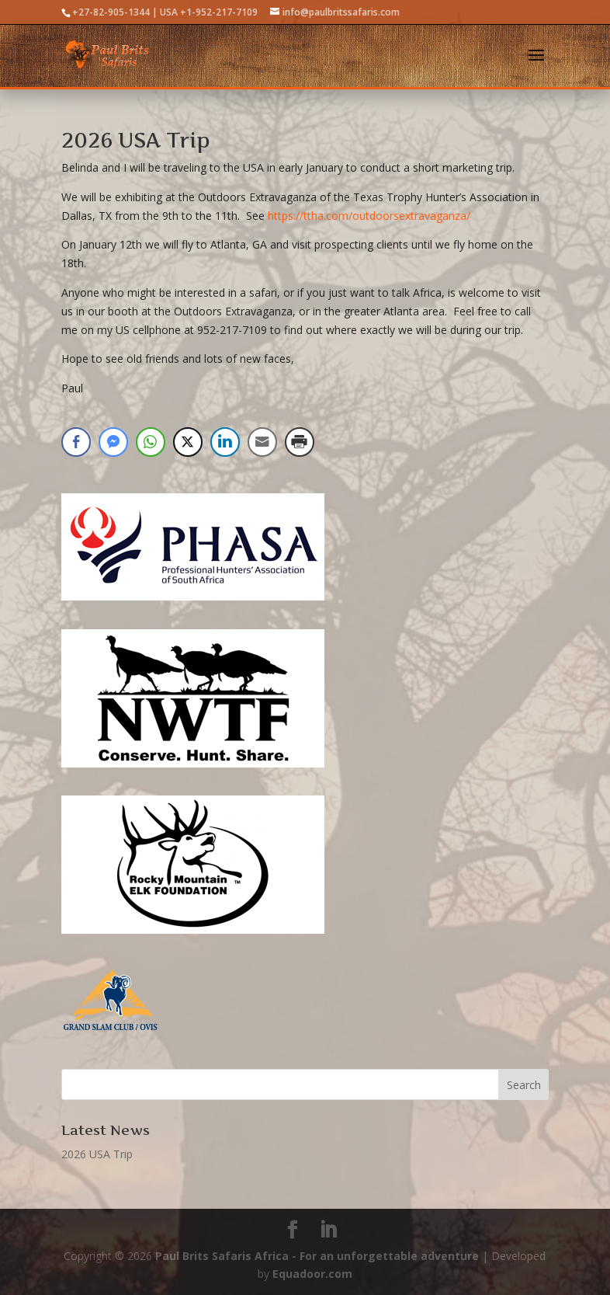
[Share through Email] (262, 442)
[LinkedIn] (328, 1230)
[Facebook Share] (76, 442)
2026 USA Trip (135, 140)
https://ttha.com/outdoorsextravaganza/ (369, 215)
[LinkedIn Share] (225, 442)
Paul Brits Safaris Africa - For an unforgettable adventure (317, 1255)
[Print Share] (299, 442)
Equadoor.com (312, 1273)
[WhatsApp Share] (150, 442)
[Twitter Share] (188, 442)
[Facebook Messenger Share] (113, 442)
